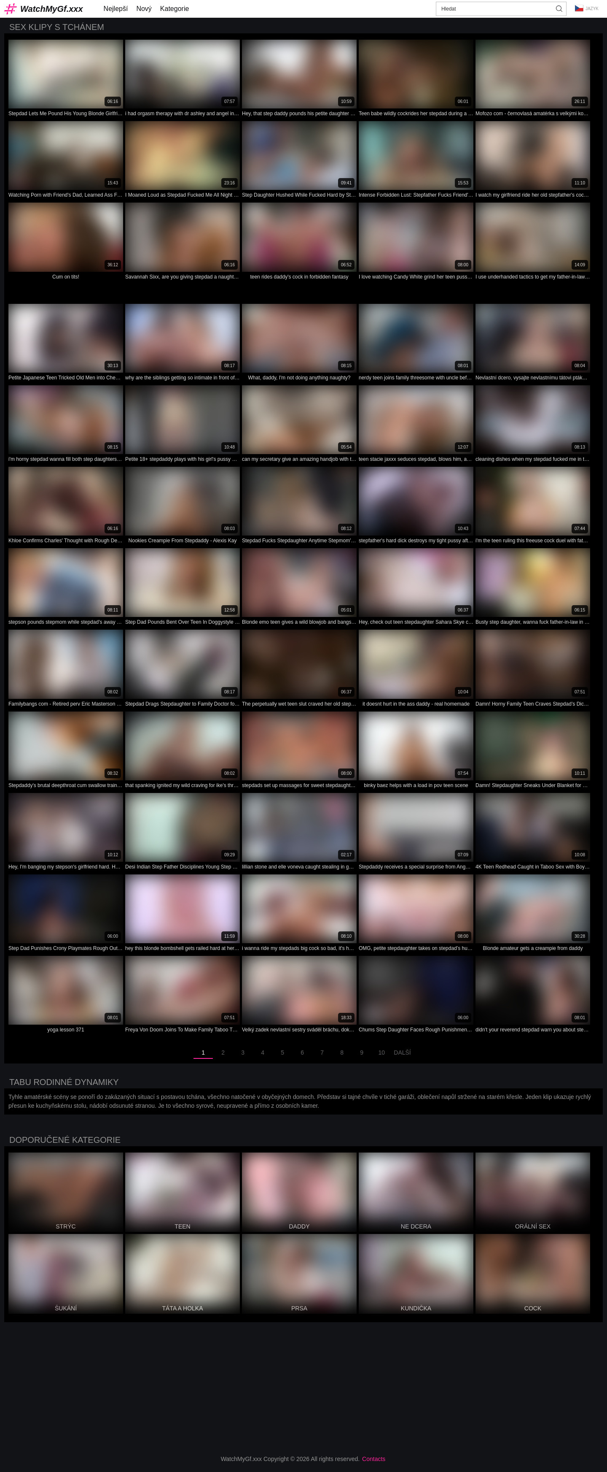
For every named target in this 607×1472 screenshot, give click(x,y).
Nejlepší (116, 8)
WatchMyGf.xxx (51, 9)
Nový (143, 8)
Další (402, 1052)
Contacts (373, 1459)
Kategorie (174, 8)
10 (381, 1052)
